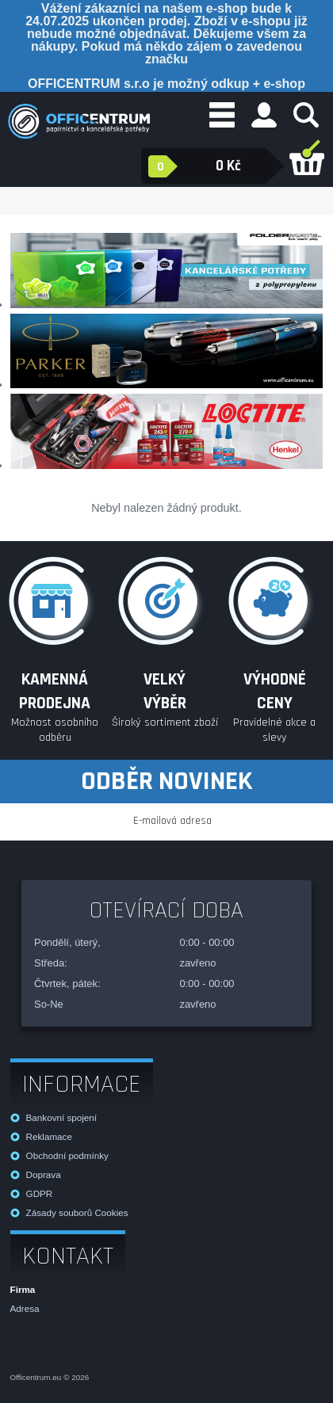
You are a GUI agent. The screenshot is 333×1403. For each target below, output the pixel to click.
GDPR (39, 1193)
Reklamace (49, 1136)
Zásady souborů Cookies (77, 1212)
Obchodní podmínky (67, 1155)
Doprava (43, 1174)
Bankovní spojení (61, 1117)
